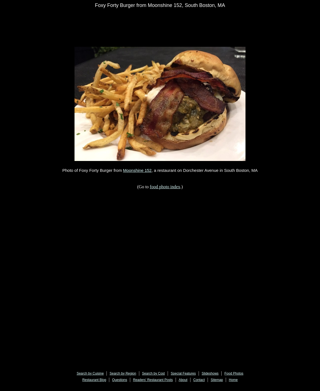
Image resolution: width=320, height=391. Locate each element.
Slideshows (210, 373)
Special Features (183, 373)
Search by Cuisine (90, 373)
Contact (199, 380)
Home (233, 380)
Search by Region (123, 373)
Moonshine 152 (137, 170)
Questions (119, 380)
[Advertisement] (175, 24)
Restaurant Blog (94, 380)
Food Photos (233, 373)
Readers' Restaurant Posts (153, 380)
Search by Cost (153, 373)
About (183, 380)
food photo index (165, 186)
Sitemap (217, 380)
